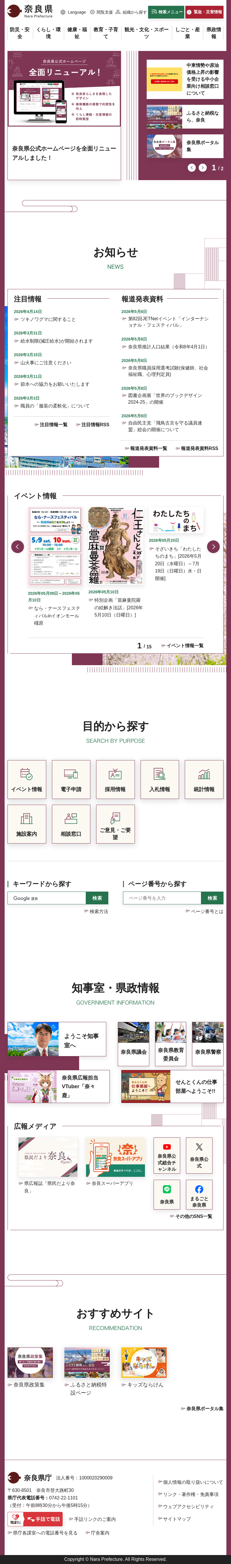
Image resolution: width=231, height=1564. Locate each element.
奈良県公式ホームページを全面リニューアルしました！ (64, 153)
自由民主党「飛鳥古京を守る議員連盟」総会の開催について (165, 426)
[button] (73, 12)
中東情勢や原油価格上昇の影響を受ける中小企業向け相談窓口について (203, 79)
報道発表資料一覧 (148, 448)
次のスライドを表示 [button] (203, 168)
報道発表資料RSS (199, 448)
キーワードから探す (42, 884)
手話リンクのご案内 (95, 1519)
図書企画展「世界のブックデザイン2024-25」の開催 (165, 398)
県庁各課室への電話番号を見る (45, 1532)
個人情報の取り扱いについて (193, 1482)
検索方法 (99, 911)
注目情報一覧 (54, 424)
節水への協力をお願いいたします (55, 384)
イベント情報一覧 (185, 645)
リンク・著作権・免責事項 (191, 1494)
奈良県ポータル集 (203, 146)
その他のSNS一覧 (194, 1216)
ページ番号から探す (157, 884)
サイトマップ (177, 1519)
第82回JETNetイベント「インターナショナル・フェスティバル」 (168, 322)
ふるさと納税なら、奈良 (203, 116)
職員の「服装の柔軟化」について (55, 405)
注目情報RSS (95, 424)
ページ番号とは (207, 911)
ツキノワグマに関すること (48, 319)
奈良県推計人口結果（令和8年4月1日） (169, 346)
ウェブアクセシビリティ (188, 1506)
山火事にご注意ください (46, 362)
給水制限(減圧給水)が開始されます (57, 341)
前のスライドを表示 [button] (192, 168)
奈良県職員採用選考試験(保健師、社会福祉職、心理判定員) (168, 371)
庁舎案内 (100, 1532)
